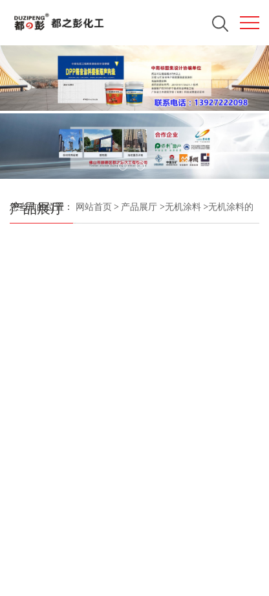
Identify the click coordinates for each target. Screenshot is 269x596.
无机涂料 (183, 207)
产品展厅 (139, 207)
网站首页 (94, 207)
